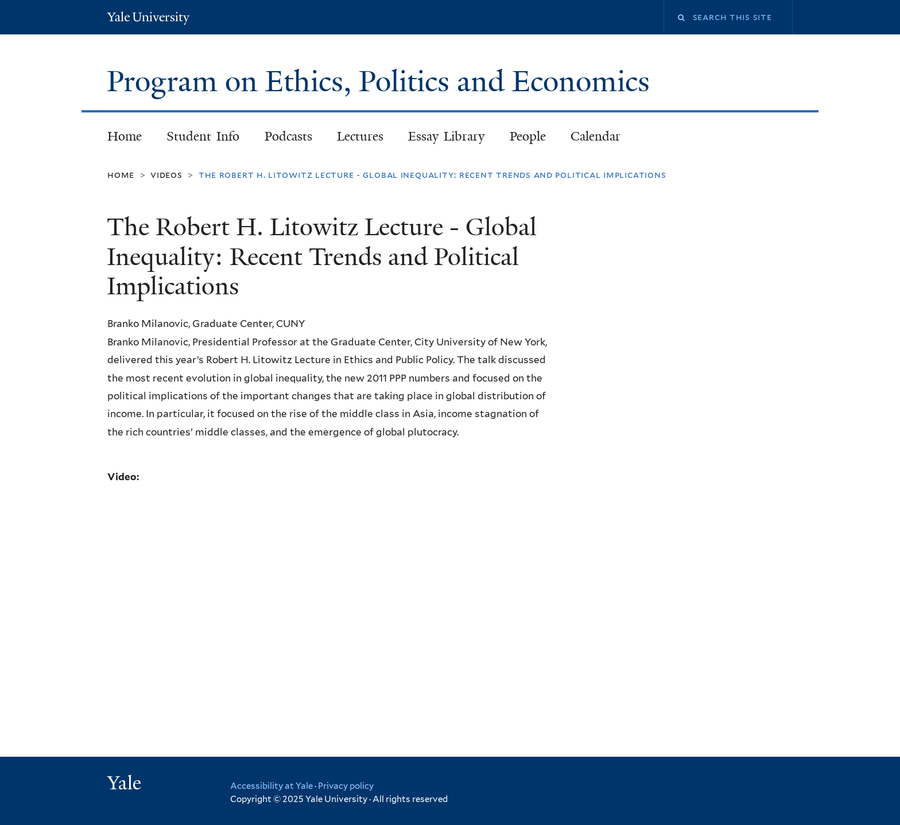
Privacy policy (346, 786)
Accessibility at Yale (271, 786)
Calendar (595, 136)
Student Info (203, 136)
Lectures (360, 136)
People (528, 136)
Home (124, 136)
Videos (166, 174)
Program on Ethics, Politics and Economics (382, 81)
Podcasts (288, 136)
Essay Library (446, 136)
